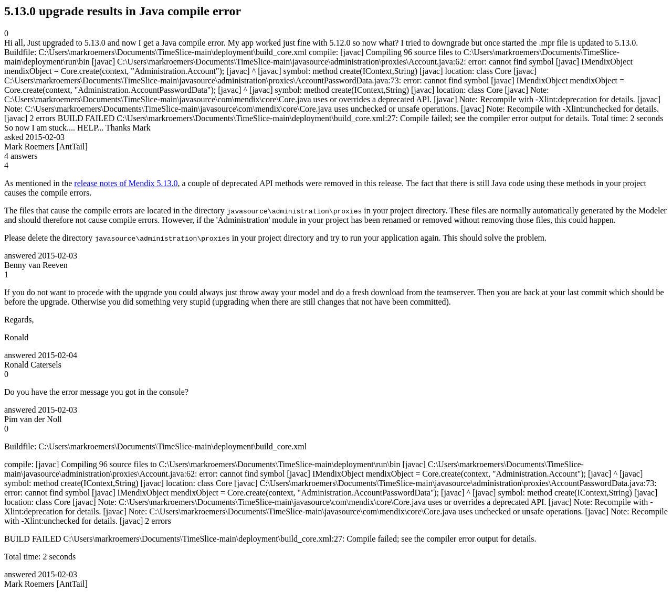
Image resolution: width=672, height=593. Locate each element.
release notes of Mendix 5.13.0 (125, 183)
